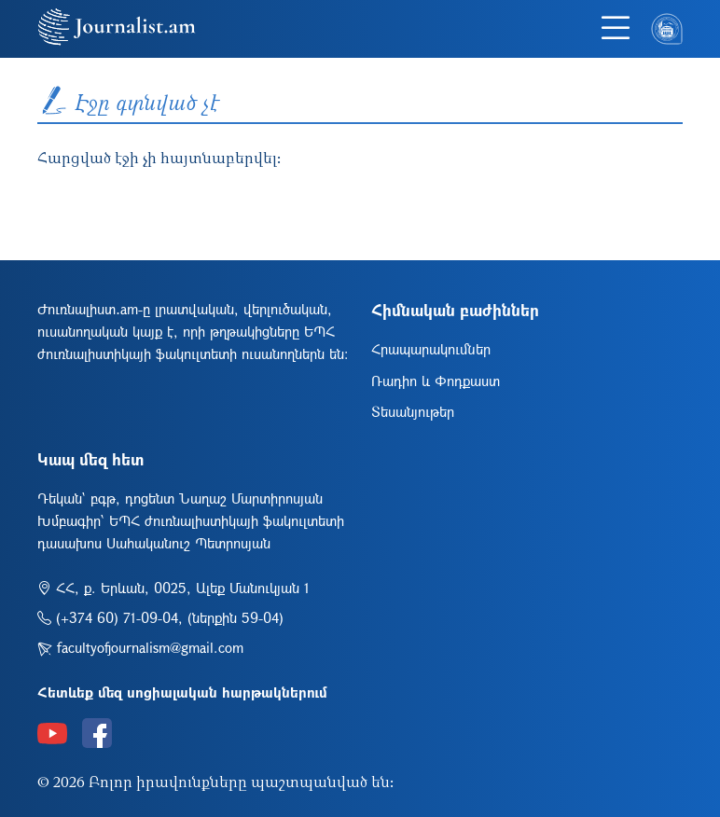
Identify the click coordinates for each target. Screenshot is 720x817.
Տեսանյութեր (412, 411)
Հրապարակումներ (431, 348)
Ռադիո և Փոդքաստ (435, 380)
